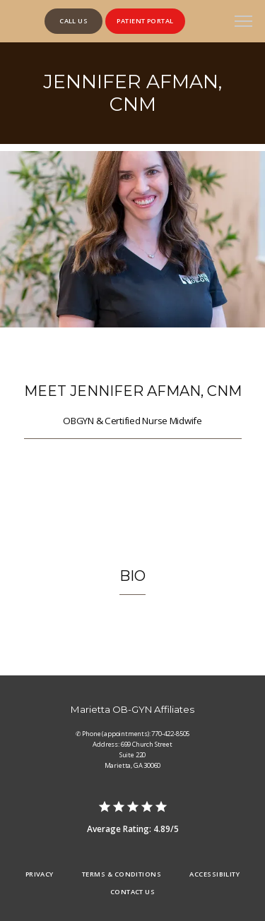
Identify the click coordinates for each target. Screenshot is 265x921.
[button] (244, 22)
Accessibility (214, 874)
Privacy (39, 874)
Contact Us (132, 891)
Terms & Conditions (121, 874)
